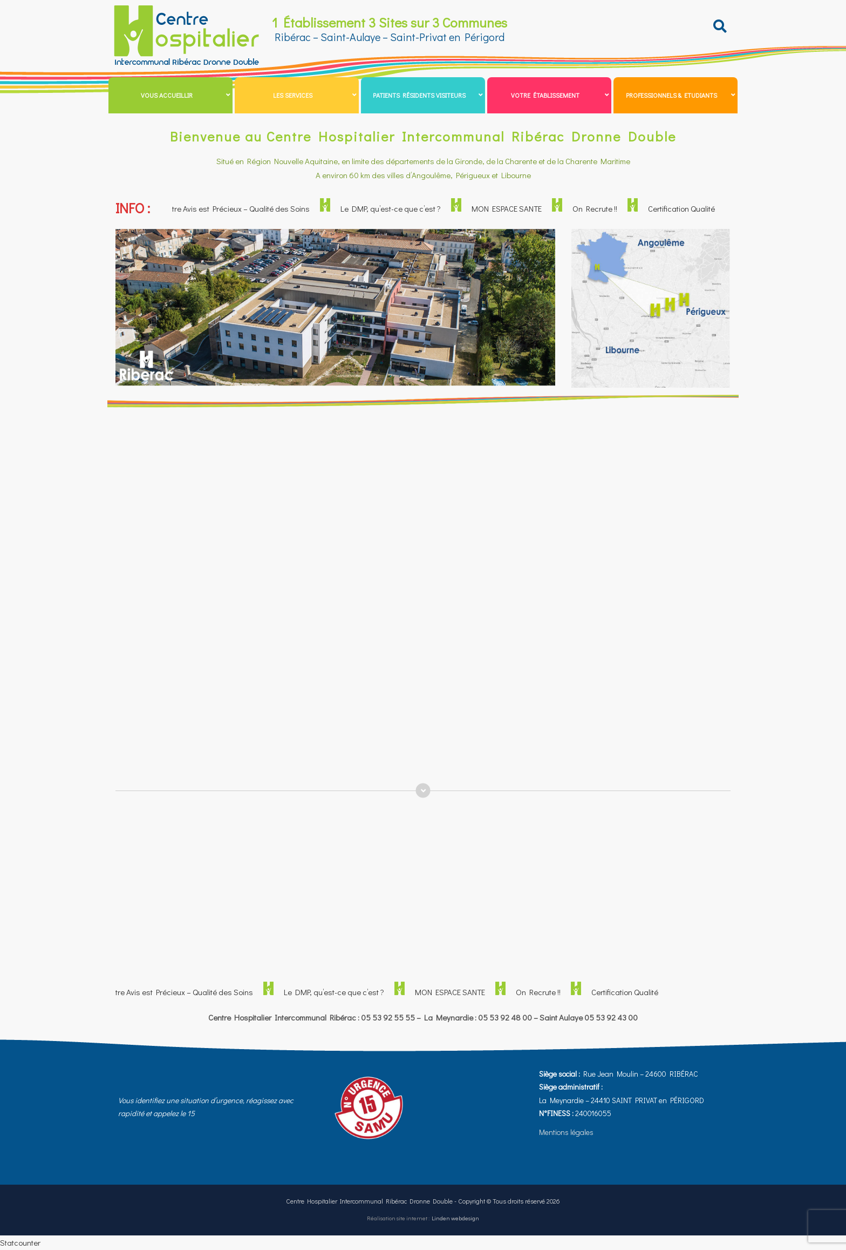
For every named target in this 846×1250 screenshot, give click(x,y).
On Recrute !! (599, 208)
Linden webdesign (455, 1218)
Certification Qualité (685, 208)
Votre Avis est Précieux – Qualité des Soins (241, 208)
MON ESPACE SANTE (511, 208)
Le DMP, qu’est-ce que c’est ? (395, 208)
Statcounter (20, 1242)
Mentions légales (566, 1132)
